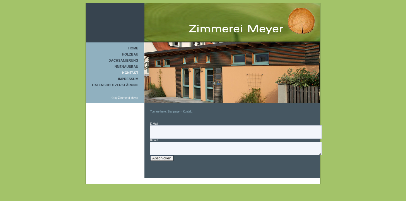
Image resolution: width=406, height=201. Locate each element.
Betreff (154, 140)
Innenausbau (125, 67)
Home (133, 48)
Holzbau (130, 54)
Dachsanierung (123, 61)
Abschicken (161, 158)
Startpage (173, 111)
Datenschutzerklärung (115, 85)
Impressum (128, 79)
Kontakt (130, 73)
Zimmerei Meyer (128, 97)
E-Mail (154, 123)
